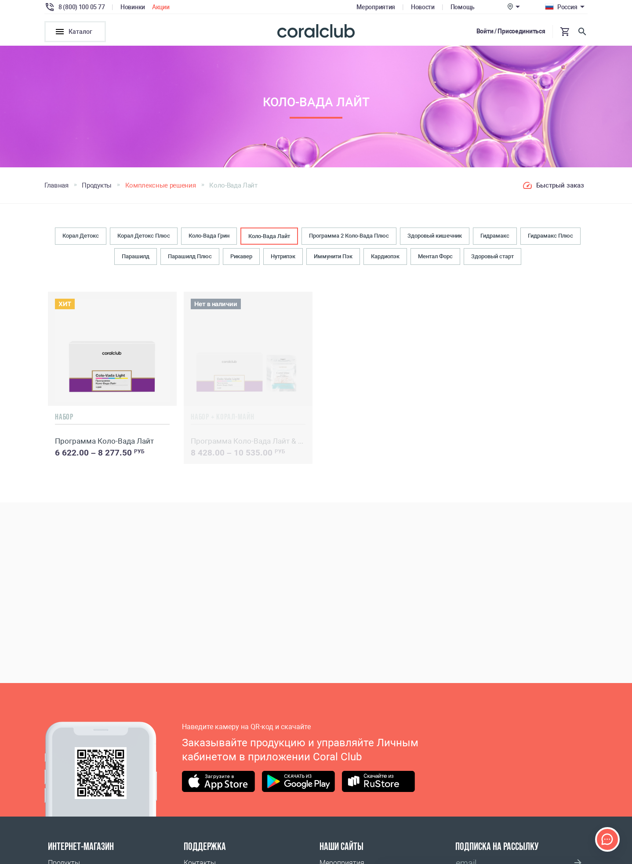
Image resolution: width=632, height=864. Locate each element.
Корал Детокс (80, 237)
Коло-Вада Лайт (269, 237)
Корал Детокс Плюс (143, 237)
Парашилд (135, 258)
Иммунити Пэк (333, 258)
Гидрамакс (494, 237)
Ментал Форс (435, 258)
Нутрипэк (283, 258)
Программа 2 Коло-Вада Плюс (349, 237)
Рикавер (241, 258)
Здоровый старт (492, 258)
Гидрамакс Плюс (550, 237)
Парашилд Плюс (190, 258)
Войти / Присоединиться (510, 31)
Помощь (462, 7)
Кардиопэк (385, 258)
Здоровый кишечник (434, 237)
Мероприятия (375, 7)
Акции (161, 7)
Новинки (132, 7)
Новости (423, 7)
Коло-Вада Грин (209, 237)
